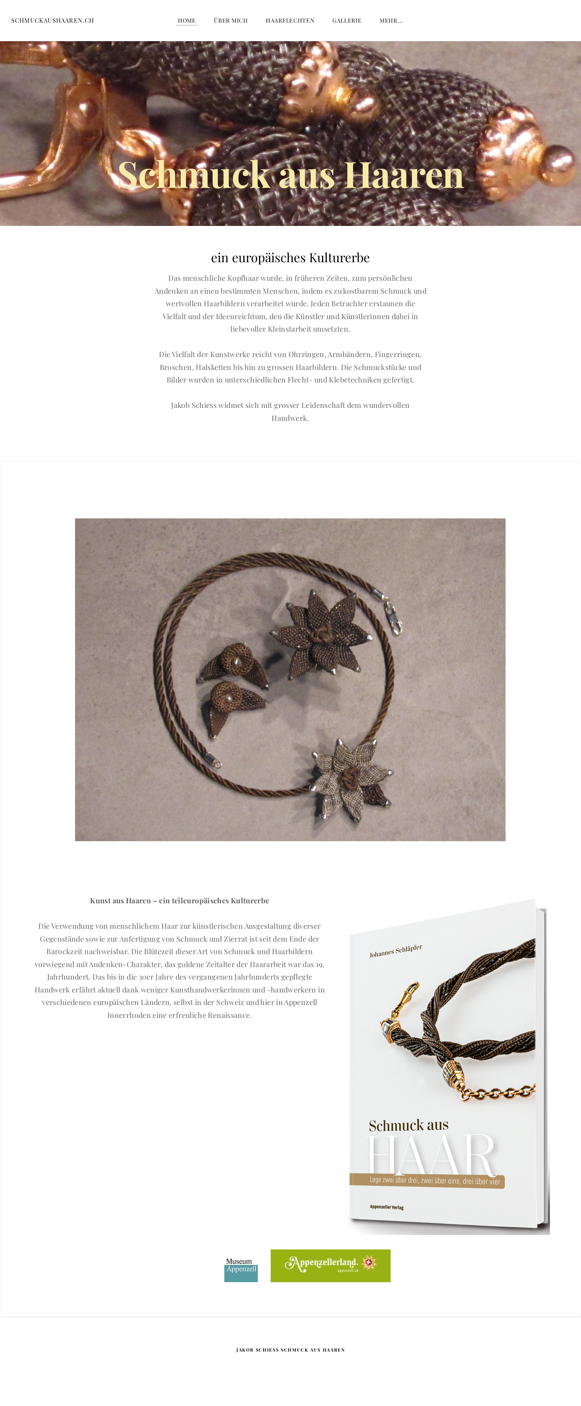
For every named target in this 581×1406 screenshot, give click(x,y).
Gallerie (347, 24)
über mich (231, 24)
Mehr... (391, 24)
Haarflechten (290, 24)
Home (187, 24)
